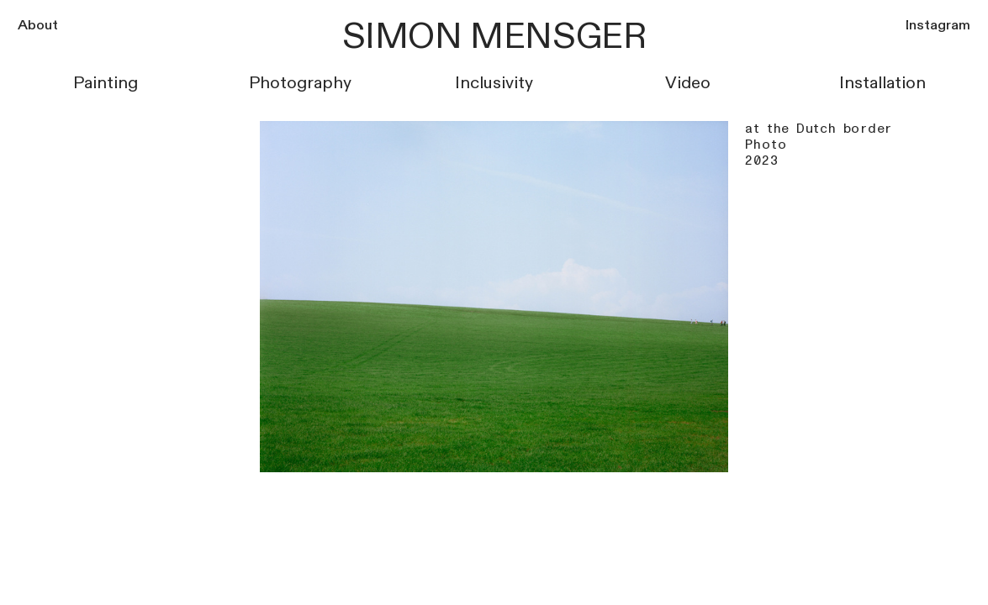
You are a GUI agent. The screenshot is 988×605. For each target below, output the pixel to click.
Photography (300, 82)
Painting (105, 82)
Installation (882, 82)
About (38, 25)
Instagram (938, 25)
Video (688, 82)
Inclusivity (494, 82)
